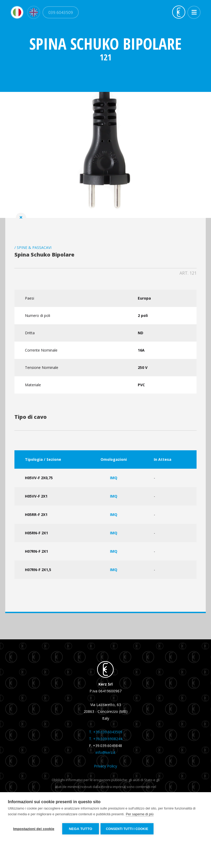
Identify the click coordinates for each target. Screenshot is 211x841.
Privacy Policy (105, 767)
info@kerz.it (105, 753)
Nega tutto (80, 829)
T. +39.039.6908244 (105, 740)
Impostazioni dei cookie (33, 829)
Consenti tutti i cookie (128, 829)
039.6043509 (60, 13)
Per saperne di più (140, 815)
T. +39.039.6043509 (105, 733)
